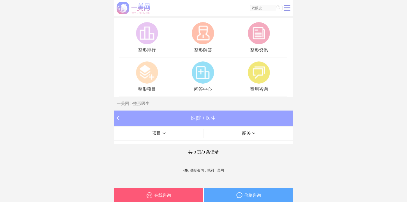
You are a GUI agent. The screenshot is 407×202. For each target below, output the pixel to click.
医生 (211, 118)
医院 (196, 118)
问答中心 (203, 75)
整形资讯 (259, 36)
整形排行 (147, 36)
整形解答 (203, 36)
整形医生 (141, 103)
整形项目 (147, 75)
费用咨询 (259, 75)
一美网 (123, 103)
